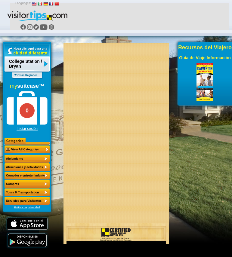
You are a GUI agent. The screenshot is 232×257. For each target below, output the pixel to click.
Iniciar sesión (27, 129)
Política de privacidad (27, 207)
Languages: (23, 3)
